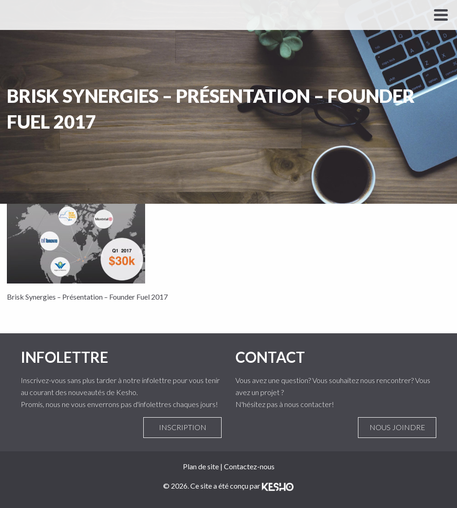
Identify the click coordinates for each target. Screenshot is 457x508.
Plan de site (201, 466)
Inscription (182, 427)
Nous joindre (397, 427)
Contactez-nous (249, 466)
